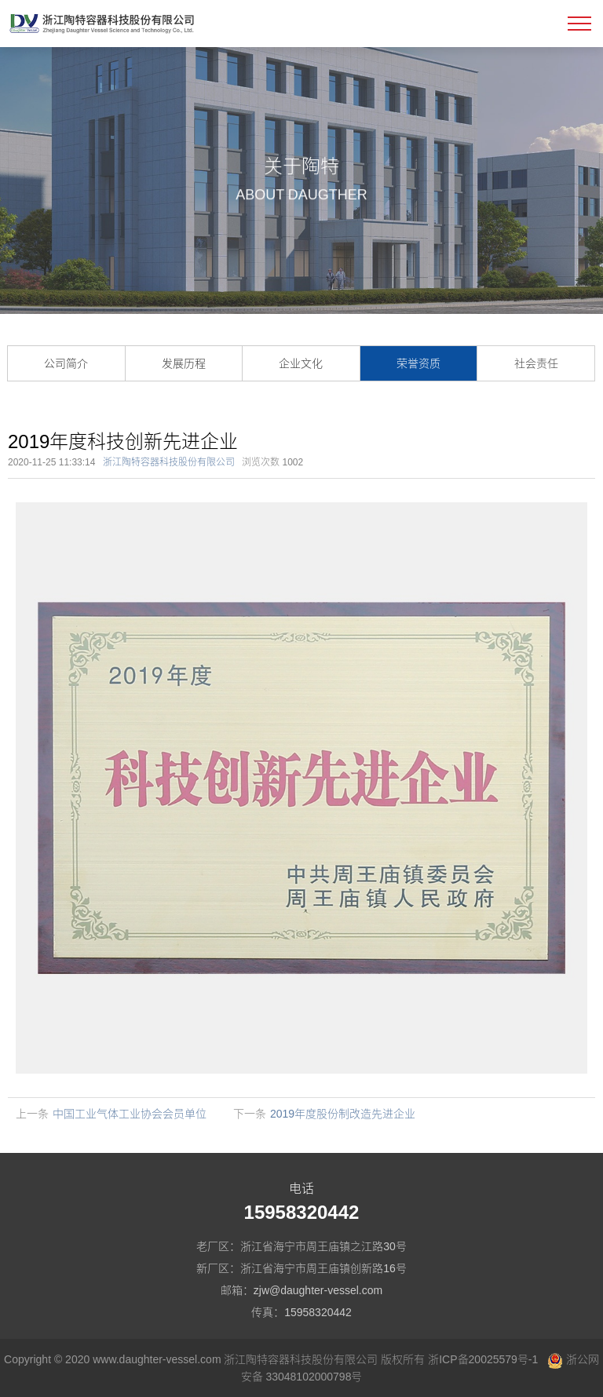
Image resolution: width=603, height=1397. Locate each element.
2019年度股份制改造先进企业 (342, 1113)
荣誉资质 (418, 363)
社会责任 (536, 363)
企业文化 (301, 363)
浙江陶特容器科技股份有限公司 (169, 462)
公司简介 (66, 363)
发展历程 (184, 363)
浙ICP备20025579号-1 (483, 1359)
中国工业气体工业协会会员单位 (129, 1113)
